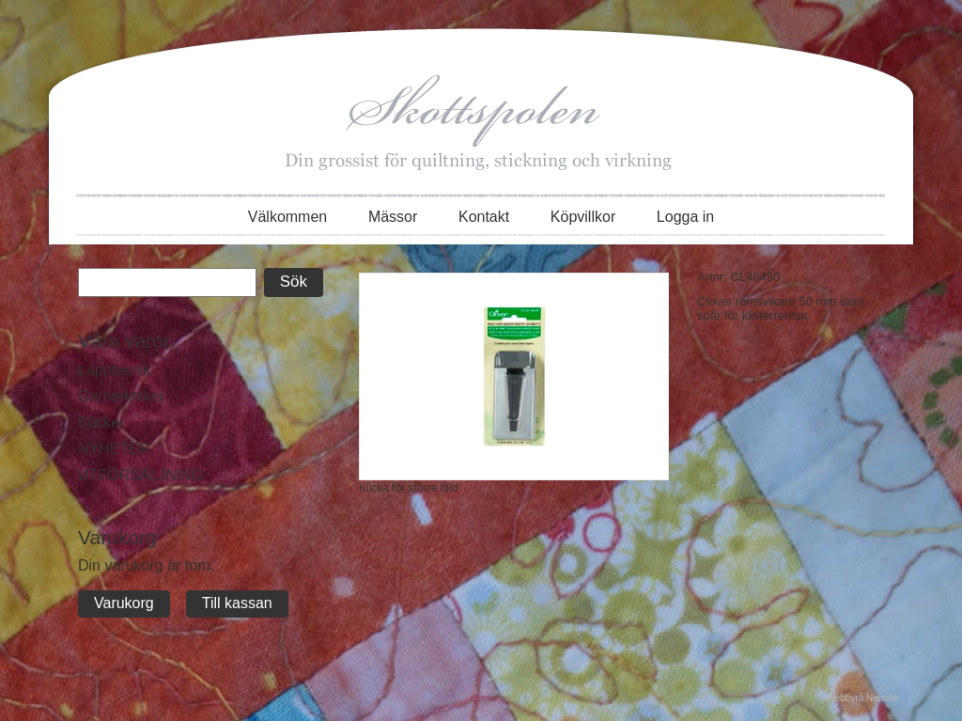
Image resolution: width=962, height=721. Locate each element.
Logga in (685, 217)
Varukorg (124, 603)
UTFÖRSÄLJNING (140, 475)
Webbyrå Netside (862, 698)
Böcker (101, 423)
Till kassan (237, 603)
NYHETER (113, 449)
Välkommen (287, 217)
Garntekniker (121, 396)
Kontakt (483, 217)
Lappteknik (114, 370)
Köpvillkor (583, 217)
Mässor (392, 217)
